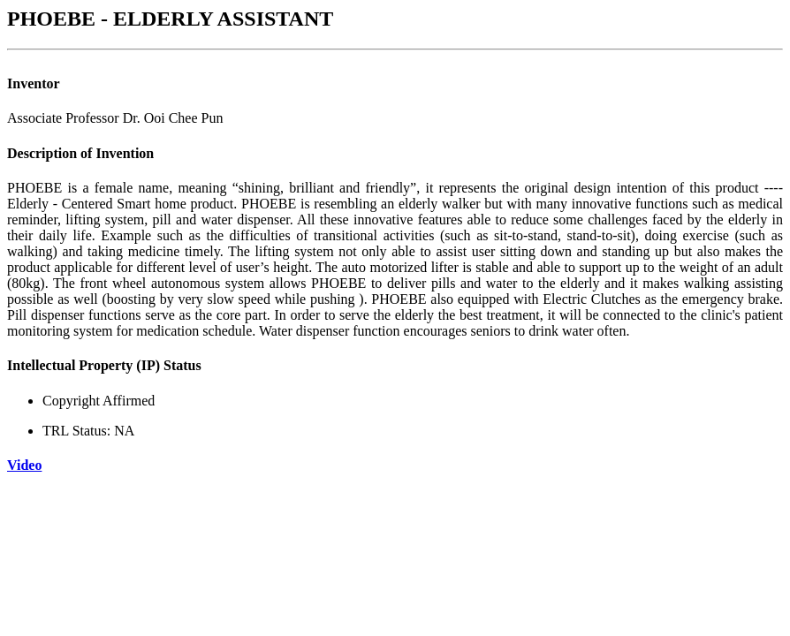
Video (24, 465)
